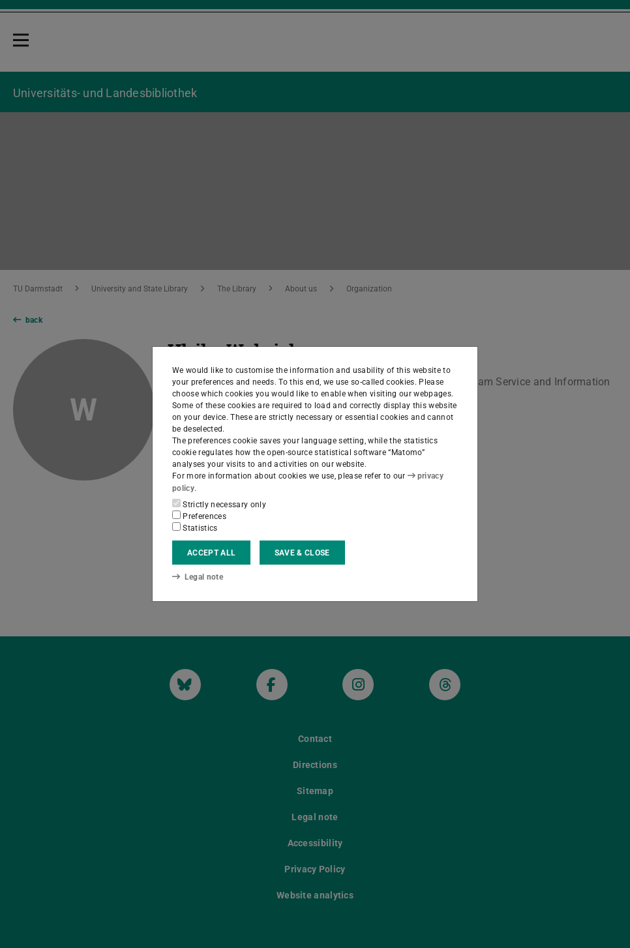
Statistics (195, 527)
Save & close (302, 552)
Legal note (197, 577)
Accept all (211, 552)
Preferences (199, 516)
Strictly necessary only (219, 504)
